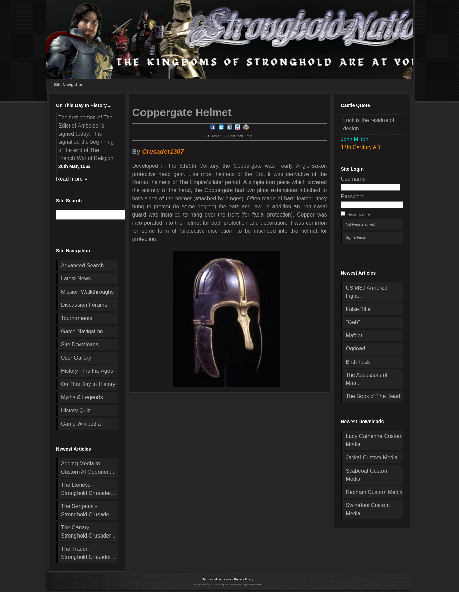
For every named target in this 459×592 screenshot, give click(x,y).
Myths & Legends (82, 397)
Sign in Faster (356, 238)
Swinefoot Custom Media (368, 509)
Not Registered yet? (360, 224)
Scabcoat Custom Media (367, 475)
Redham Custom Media (374, 492)
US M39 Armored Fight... (366, 292)
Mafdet (354, 335)
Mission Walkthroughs (87, 292)
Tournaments (76, 318)
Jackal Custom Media (371, 457)
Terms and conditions (216, 579)
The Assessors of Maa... (366, 379)
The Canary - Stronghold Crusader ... (89, 532)
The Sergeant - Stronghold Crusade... (87, 510)
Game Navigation (82, 331)
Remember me (359, 215)
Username (353, 179)
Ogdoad (355, 348)
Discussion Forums (84, 305)
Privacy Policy (243, 579)
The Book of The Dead (373, 396)
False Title (358, 309)
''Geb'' (353, 322)
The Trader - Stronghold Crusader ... (89, 553)
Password (352, 196)
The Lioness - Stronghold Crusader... (88, 489)
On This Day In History (88, 384)
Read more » (71, 179)
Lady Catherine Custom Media (374, 440)
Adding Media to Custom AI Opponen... (87, 468)
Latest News (76, 278)
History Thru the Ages (87, 371)
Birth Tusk (358, 362)
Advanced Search (82, 265)
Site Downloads (80, 344)
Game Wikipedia (81, 424)
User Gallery (76, 358)
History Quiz (75, 410)
